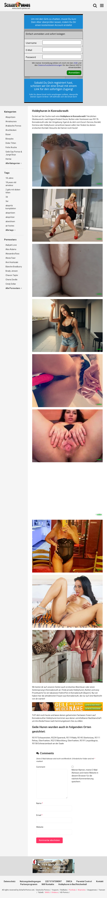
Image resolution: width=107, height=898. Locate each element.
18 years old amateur (11, 183)
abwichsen (10, 221)
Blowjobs (10, 139)
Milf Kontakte (48, 884)
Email (39, 815)
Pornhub (72, 890)
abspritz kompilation (11, 207)
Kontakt (99, 881)
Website (39, 827)
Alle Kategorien (13, 163)
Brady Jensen (12, 271)
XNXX (47, 892)
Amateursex (11, 121)
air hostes (10, 226)
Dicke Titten (11, 143)
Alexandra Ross (12, 254)
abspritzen (10, 213)
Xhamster (81, 890)
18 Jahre (9, 178)
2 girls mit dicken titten (13, 191)
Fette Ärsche (11, 147)
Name (39, 803)
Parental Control (84, 881)
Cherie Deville (11, 279)
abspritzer (10, 217)
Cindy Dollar (11, 284)
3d (7, 197)
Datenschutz (9, 881)
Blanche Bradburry (14, 266)
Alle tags (10, 230)
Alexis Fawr (11, 258)
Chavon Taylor (12, 275)
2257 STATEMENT (53, 881)
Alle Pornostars (14, 288)
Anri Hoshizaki (12, 262)
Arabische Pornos (13, 126)
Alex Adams (11, 249)
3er (7, 201)
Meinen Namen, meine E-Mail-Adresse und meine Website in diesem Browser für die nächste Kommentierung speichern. (85, 776)
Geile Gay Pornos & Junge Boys (14, 153)
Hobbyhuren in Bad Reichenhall (72, 884)
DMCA (69, 881)
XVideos (54, 892)
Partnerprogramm (28, 884)
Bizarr (8, 134)
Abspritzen (10, 117)
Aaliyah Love (11, 245)
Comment (40, 767)
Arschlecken (11, 130)
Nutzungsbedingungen (30, 881)
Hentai (8, 159)
